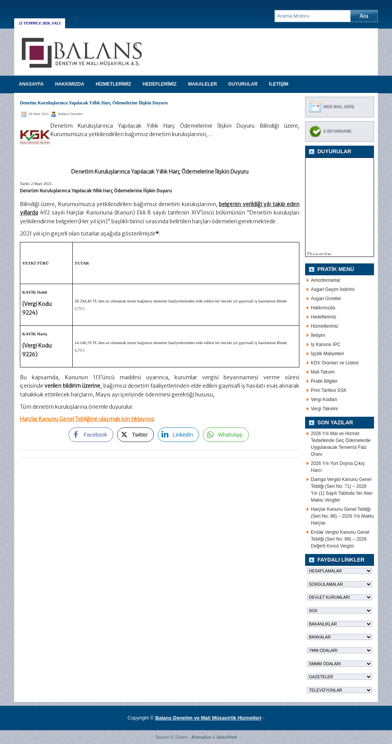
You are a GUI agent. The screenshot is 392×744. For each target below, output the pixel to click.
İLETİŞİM (279, 84)
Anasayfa (31, 84)
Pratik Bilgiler (324, 381)
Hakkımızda (323, 307)
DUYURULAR (243, 84)
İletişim (318, 335)
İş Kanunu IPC (325, 344)
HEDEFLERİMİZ (160, 84)
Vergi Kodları (324, 399)
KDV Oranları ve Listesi (335, 363)
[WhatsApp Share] (226, 434)
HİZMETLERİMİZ (113, 84)
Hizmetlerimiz (324, 326)
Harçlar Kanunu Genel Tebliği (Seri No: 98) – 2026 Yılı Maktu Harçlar (342, 516)
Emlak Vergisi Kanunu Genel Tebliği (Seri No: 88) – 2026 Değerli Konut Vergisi (340, 539)
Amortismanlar (325, 280)
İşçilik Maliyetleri (327, 353)
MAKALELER (202, 84)
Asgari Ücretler (326, 298)
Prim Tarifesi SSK (328, 390)
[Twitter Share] (135, 434)
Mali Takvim (323, 372)
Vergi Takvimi (324, 408)
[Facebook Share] (91, 434)
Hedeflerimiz (323, 317)
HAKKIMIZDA (69, 84)
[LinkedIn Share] (178, 434)
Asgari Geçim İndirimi (332, 289)
